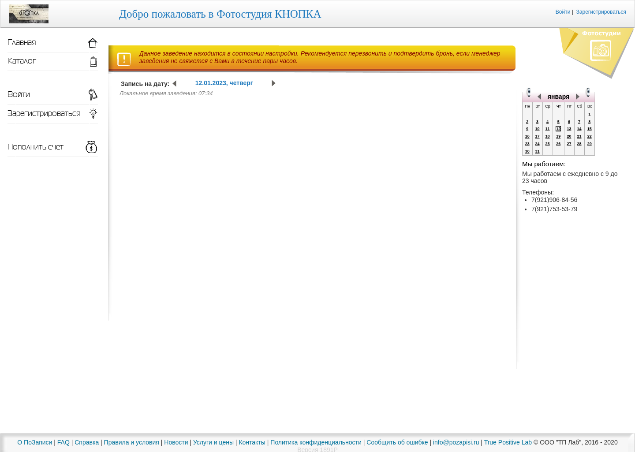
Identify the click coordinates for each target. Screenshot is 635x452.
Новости (176, 442)
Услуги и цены (213, 442)
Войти (563, 12)
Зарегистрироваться (601, 12)
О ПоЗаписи (34, 442)
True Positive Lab (508, 442)
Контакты (252, 442)
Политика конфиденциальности (316, 442)
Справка (87, 442)
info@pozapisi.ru (456, 442)
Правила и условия (131, 442)
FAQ (63, 442)
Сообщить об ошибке (397, 442)
